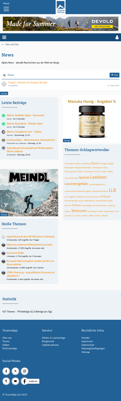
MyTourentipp (9, 348)
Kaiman (10, 135)
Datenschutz (88, 344)
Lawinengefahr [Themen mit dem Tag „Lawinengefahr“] (76, 183)
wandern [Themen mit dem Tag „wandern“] (84, 215)
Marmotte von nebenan (16, 143)
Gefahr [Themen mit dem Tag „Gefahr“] (80, 171)
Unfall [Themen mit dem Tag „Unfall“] (77, 215)
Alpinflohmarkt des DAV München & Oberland (30, 236)
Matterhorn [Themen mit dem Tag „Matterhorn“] (80, 197)
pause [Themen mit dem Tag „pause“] (80, 200)
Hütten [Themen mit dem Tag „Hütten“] (110, 171)
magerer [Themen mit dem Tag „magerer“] (72, 197)
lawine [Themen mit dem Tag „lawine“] (84, 177)
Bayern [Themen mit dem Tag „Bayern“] (95, 163)
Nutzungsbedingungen (93, 348)
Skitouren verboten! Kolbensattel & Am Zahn (29, 244)
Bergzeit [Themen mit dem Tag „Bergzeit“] (78, 167)
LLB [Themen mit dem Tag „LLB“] (112, 190)
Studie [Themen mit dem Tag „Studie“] (100, 211)
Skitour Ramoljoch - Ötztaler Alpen (25, 123)
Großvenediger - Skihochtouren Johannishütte (31, 139)
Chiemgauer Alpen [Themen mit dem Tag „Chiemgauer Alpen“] (100, 167)
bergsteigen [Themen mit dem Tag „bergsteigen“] (69, 167)
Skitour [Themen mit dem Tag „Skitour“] (68, 211)
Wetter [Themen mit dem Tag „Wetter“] (91, 215)
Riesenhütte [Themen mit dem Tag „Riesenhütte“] (101, 200)
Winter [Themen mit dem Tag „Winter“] (98, 215)
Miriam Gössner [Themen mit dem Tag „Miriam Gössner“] (92, 197)
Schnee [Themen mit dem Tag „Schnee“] (76, 205)
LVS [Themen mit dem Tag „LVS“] (66, 197)
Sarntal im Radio (15, 252)
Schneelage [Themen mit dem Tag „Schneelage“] (87, 205)
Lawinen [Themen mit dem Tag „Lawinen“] (98, 177)
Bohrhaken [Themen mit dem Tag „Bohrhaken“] (87, 167)
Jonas (9, 119)
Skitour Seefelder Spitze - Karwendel (25, 115)
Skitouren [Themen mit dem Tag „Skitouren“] (79, 210)
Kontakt (86, 337)
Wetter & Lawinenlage (53, 337)
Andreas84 (11, 154)
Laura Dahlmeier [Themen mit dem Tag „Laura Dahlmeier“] (71, 178)
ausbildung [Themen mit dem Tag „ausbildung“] (86, 163)
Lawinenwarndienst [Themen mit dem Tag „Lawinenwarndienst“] (100, 191)
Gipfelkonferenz (50, 344)
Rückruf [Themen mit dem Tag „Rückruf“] (68, 205)
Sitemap (86, 352)
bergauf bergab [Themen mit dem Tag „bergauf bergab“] (107, 163)
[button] (4, 37)
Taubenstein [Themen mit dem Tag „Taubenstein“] (109, 211)
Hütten (6, 344)
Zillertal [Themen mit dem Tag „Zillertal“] (104, 215)
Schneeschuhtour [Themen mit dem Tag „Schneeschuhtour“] (99, 205)
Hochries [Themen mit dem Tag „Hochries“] (97, 171)
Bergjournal (48, 341)
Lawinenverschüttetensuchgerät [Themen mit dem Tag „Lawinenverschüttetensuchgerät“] (78, 191)
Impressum (87, 341)
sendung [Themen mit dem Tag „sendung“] (111, 205)
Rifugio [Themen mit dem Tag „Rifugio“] (110, 200)
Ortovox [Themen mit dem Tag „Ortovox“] (105, 196)
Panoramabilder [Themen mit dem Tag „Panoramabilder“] (71, 200)
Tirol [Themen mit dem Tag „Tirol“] (117, 211)
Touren (6, 341)
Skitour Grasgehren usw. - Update (24, 131)
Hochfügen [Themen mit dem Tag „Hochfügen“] (88, 171)
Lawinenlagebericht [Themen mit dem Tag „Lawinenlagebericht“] (97, 184)
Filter (114, 75)
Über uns (7, 337)
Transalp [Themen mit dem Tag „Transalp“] (68, 215)
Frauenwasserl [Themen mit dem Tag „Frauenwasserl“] (70, 171)
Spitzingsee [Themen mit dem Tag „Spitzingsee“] (92, 211)
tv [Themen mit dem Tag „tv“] (73, 215)
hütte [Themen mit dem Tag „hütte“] (104, 171)
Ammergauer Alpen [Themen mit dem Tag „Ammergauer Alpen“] (73, 163)
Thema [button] (10, 75)
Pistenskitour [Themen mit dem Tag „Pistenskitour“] (89, 200)
